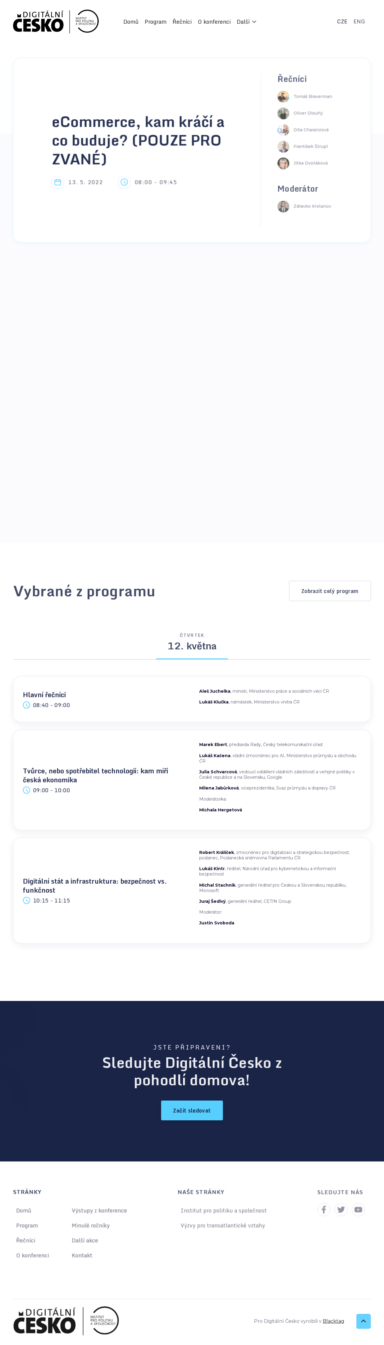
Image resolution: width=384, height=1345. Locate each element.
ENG (359, 21)
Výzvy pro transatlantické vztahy (222, 1225)
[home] (56, 22)
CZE (342, 21)
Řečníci (182, 21)
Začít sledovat (192, 1110)
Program (155, 21)
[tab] (192, 644)
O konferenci (214, 21)
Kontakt (82, 1254)
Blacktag (330, 1321)
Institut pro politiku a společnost (223, 1210)
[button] (246, 21)
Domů (131, 21)
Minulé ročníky (90, 1225)
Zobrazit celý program (330, 590)
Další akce (84, 1240)
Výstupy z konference (98, 1210)
